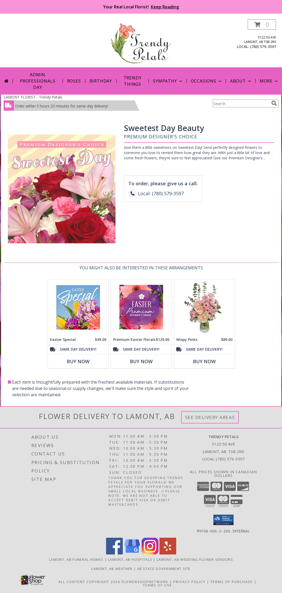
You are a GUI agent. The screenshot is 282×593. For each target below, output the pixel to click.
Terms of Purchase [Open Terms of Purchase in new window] (232, 581)
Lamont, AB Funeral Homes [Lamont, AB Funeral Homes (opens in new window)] (76, 559)
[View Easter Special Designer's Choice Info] (78, 307)
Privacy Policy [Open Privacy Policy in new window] (189, 581)
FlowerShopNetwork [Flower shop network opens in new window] (144, 581)
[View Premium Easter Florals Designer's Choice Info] (141, 307)
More (269, 81)
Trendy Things (133, 81)
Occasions (207, 81)
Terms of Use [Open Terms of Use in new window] (157, 585)
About (241, 81)
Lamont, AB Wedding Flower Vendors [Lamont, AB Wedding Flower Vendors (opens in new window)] (195, 559)
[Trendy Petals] (141, 43)
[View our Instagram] (150, 552)
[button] (262, 24)
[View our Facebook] (114, 552)
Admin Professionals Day (37, 81)
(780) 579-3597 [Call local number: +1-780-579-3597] (263, 46)
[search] (274, 103)
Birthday (101, 81)
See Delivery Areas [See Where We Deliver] (210, 417)
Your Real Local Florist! (141, 7)
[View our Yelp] (167, 552)
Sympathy (168, 81)
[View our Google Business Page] (132, 552)
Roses (74, 81)
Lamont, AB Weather (111, 568)
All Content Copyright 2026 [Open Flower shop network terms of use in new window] (89, 581)
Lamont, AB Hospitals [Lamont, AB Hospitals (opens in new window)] (130, 559)
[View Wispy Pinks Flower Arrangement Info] (204, 307)
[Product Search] (241, 103)
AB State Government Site (164, 568)
